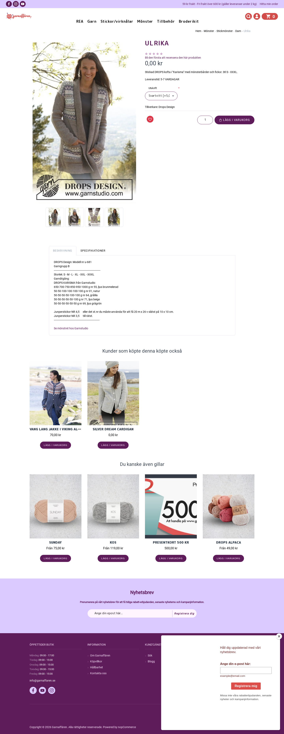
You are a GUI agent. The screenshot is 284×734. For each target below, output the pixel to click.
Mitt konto (212, 655)
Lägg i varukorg (234, 120)
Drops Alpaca (228, 542)
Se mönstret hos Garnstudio (71, 328)
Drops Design (167, 107)
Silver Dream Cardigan (113, 429)
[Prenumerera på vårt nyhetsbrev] (142, 613)
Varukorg (211, 673)
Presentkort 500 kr (171, 542)
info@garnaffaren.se (42, 680)
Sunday (55, 542)
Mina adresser (214, 667)
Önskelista (212, 679)
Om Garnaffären (100, 655)
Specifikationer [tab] (93, 250)
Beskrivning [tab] (62, 250)
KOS (113, 542)
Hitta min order (269, 4)
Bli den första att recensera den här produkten (173, 57)
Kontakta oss (98, 673)
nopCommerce (127, 727)
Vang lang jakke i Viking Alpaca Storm (64, 429)
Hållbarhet (96, 667)
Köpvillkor (96, 661)
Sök (150, 655)
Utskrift (153, 88)
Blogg (151, 661)
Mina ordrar (213, 661)
